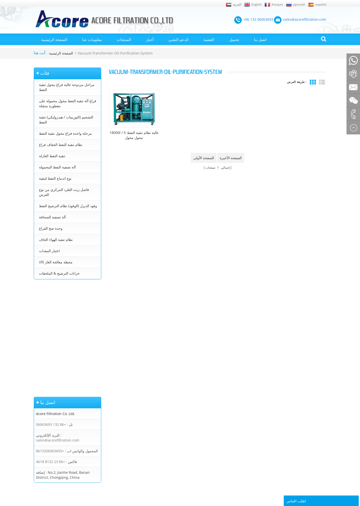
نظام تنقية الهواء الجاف (56, 239)
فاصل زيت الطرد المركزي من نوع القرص (64, 192)
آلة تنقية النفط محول (187, 408)
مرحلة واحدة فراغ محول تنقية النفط (65, 133)
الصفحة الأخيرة (231, 157)
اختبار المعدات (49, 250)
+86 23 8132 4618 (50, 351)
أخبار (150, 39)
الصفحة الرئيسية (54, 39)
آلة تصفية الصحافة (52, 217)
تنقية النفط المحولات (187, 401)
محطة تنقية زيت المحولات (190, 415)
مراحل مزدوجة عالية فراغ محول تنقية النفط (66, 87)
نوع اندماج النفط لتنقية (55, 178)
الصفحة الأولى (203, 157)
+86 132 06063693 (51, 314)
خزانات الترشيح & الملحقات (59, 273)
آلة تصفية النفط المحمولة (57, 167)
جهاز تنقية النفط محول (188, 429)
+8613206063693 (50, 341)
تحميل (234, 39)
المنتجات (124, 39)
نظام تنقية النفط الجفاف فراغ (60, 144)
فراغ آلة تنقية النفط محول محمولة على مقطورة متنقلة (67, 103)
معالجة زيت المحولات (187, 422)
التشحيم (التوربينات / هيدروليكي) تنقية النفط (66, 119)
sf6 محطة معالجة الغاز (55, 262)
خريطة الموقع (43, 443)
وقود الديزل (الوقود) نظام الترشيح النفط (68, 205)
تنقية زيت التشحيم (185, 443)
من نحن (39, 408)
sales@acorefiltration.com (57, 330)
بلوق (37, 422)
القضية (209, 39)
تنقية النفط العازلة (52, 155)
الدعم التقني (178, 39)
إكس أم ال (41, 401)
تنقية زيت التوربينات (186, 436)
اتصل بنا (260, 39)
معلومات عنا (92, 39)
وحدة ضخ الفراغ (50, 228)
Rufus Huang (300, 472)
